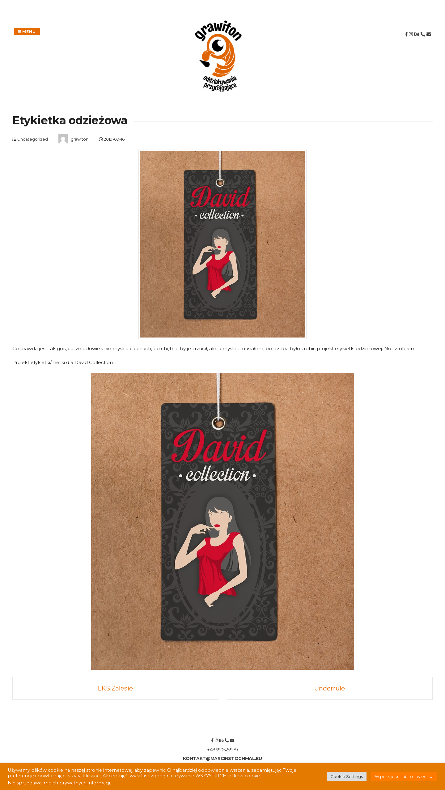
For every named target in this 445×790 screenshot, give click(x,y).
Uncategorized (32, 139)
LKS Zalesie (115, 688)
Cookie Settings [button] (346, 776)
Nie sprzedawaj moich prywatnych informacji (59, 783)
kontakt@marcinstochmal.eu (222, 758)
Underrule (329, 688)
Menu (27, 31)
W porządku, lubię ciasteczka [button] (404, 776)
